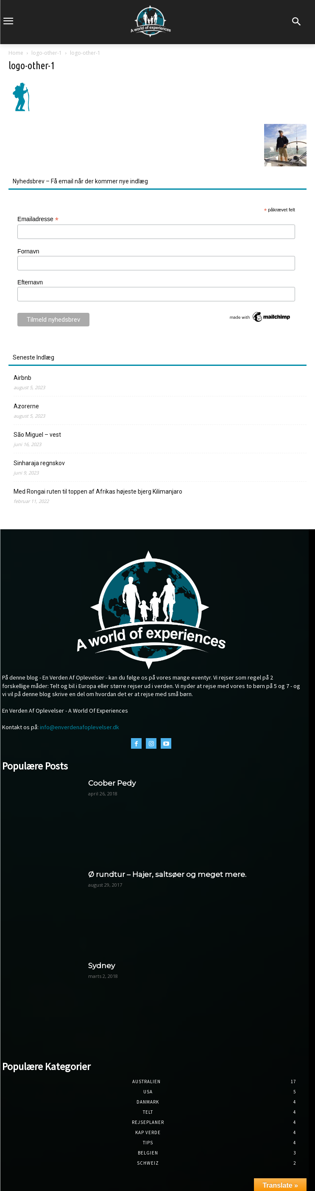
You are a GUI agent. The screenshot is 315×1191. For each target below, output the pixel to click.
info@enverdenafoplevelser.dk (79, 727)
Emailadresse (38, 219)
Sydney (101, 965)
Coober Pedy (112, 783)
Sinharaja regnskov (39, 463)
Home (15, 52)
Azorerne (26, 406)
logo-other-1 (46, 52)
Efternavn (30, 282)
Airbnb (22, 377)
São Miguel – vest (37, 434)
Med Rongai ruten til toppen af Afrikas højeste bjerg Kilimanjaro (98, 491)
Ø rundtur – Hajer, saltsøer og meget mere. (167, 874)
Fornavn (28, 251)
